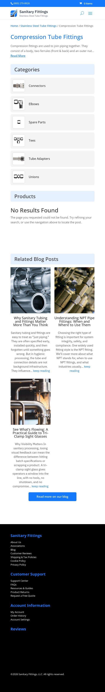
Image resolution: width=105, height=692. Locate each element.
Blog (13, 549)
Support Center (19, 580)
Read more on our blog (52, 496)
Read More (18, 56)
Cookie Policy (18, 561)
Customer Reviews (21, 553)
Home (14, 26)
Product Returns (20, 592)
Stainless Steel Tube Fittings (39, 26)
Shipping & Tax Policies (23, 557)
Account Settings (20, 619)
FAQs (13, 584)
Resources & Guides (22, 588)
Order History (18, 615)
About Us (16, 542)
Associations (18, 546)
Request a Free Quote (23, 595)
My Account (17, 612)
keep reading (41, 371)
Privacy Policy (18, 564)
